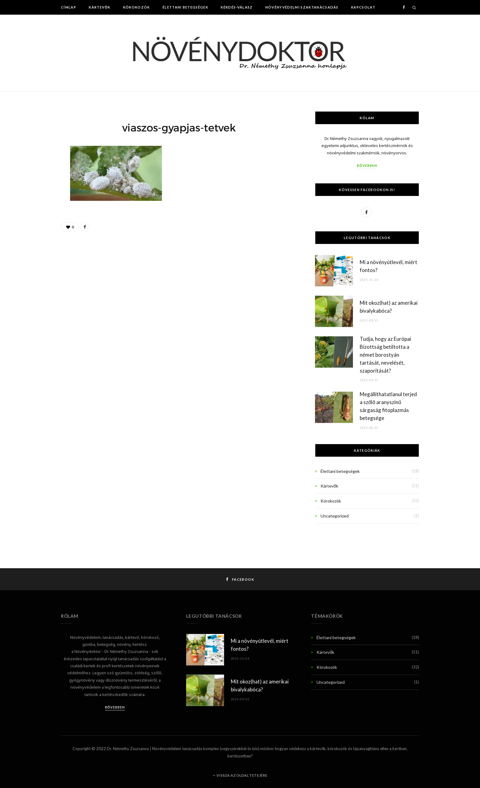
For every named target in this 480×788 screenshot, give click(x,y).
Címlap (68, 7)
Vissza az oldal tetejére (240, 775)
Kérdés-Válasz (237, 7)
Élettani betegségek (185, 7)
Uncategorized (335, 515)
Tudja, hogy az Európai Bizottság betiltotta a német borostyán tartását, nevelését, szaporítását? (385, 355)
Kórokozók (136, 7)
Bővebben (367, 166)
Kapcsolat (363, 7)
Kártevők (99, 7)
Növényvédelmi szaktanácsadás (302, 7)
